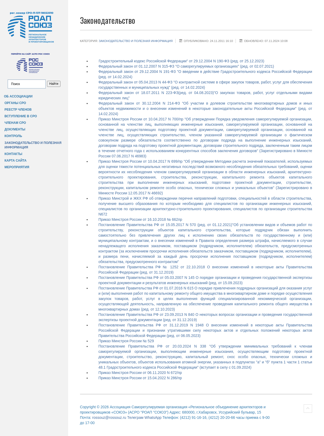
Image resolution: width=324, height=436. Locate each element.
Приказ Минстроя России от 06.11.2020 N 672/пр (140, 373)
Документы (14, 129)
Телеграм (135, 417)
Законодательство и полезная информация (33, 145)
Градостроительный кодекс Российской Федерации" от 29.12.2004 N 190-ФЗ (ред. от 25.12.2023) (181, 61)
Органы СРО (15, 103)
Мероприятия (16, 167)
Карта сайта (15, 160)
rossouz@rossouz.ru (109, 417)
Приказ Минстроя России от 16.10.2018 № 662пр (140, 219)
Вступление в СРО (20, 116)
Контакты (13, 154)
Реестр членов (18, 109)
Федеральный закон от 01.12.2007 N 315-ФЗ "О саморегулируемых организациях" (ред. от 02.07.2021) (186, 66)
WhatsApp (153, 417)
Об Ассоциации (18, 96)
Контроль (13, 136)
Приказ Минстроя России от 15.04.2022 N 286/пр (140, 378)
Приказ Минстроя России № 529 (126, 341)
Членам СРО (15, 123)
